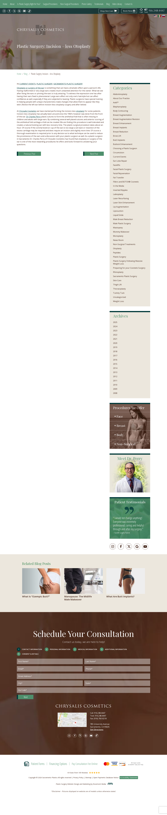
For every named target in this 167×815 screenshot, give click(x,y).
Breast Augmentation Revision (126, 119)
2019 (115, 347)
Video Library (117, 4)
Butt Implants (119, 140)
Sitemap (88, 777)
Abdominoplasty (120, 94)
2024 (115, 326)
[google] (19, 11)
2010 (115, 385)
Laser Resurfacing (121, 198)
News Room (118, 240)
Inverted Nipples (120, 190)
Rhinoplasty (118, 272)
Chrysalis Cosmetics (27, 111)
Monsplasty (118, 236)
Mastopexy (118, 227)
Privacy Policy (78, 777)
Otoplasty (117, 248)
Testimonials (98, 4)
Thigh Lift (117, 284)
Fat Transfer (118, 177)
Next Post (94, 153)
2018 (115, 351)
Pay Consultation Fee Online (85, 763)
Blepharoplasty (119, 106)
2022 (115, 334)
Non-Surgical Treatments (124, 244)
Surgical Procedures (50, 4)
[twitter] (14, 11)
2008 (115, 393)
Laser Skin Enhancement (124, 202)
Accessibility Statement (128, 777)
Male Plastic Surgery (122, 223)
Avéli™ (116, 102)
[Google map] (74, 721)
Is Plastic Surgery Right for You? (28, 4)
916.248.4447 (99, 713)
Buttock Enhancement (122, 144)
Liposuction (118, 211)
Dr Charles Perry (33, 116)
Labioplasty (118, 194)
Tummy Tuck (118, 293)
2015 (115, 364)
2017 (115, 355)
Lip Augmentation (121, 206)
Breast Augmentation (122, 115)
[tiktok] (29, 11)
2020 (115, 343)
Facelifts (116, 165)
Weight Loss (118, 301)
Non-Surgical (126, 444)
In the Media (118, 186)
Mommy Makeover (121, 232)
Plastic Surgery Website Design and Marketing (73, 784)
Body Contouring (120, 111)
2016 (115, 360)
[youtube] (24, 11)
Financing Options (58, 763)
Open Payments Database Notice (106, 777)
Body (120, 435)
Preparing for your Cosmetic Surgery (129, 268)
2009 (115, 389)
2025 (115, 322)
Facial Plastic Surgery (122, 169)
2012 (115, 376)
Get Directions (96, 729)
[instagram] (4, 11)
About (12, 4)
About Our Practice (121, 98)
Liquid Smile (118, 215)
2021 (115, 339)
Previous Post (29, 153)
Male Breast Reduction (123, 219)
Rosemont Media (102, 784)
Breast (121, 425)
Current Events (27, 84)
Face (120, 416)
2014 (115, 368)
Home (5, 4)
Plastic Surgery (45, 84)
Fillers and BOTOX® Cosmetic (126, 181)
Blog (108, 4)
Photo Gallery (87, 4)
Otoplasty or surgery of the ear (30, 88)
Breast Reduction (120, 131)
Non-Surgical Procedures (69, 4)
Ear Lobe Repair (120, 161)
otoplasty (80, 111)
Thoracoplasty (119, 288)
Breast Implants (120, 127)
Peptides (117, 252)
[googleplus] (137, 546)
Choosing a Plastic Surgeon (125, 148)
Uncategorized (119, 297)
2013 (115, 372)
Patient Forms (38, 763)
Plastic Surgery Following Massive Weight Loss (127, 262)
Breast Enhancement (122, 123)
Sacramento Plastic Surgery (68, 84)
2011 (115, 380)
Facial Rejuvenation (121, 173)
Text (146, 10)
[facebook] (9, 11)
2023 (115, 330)
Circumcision (118, 152)
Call (141, 10)
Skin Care (117, 280)
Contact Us (128, 4)
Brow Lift (117, 136)
